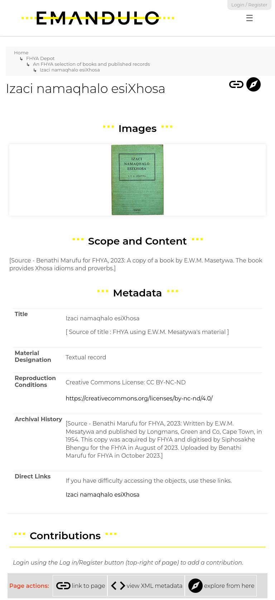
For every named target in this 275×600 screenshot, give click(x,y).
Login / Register (249, 5)
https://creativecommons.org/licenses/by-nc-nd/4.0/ (139, 398)
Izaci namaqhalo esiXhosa (70, 70)
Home (21, 52)
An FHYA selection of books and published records (91, 64)
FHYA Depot (40, 58)
